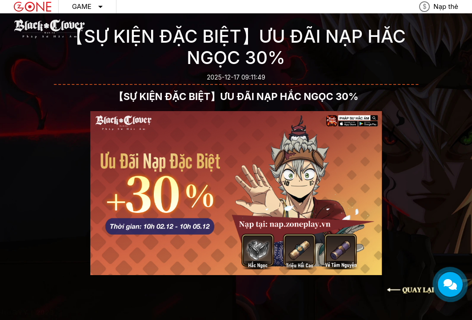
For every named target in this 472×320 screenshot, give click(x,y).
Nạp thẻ (445, 6)
